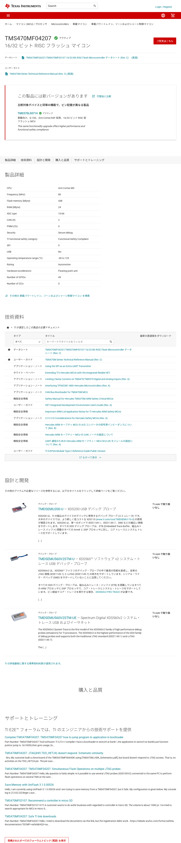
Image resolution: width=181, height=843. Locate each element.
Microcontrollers (60, 24)
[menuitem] (163, 15)
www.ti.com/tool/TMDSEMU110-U (115, 540)
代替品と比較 (104, 96)
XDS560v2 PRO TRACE (107, 613)
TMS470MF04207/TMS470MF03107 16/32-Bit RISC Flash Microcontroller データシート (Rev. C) (77, 57)
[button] (8, 15)
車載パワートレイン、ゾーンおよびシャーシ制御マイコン (122, 24)
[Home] (23, 6)
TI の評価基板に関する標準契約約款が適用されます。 (34, 684)
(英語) (134, 57)
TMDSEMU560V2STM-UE (57, 639)
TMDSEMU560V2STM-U (56, 580)
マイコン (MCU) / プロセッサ (31, 24)
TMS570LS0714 (28, 113)
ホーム (8, 24)
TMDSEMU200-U (50, 530)
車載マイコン (80, 24)
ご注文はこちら (164, 41)
